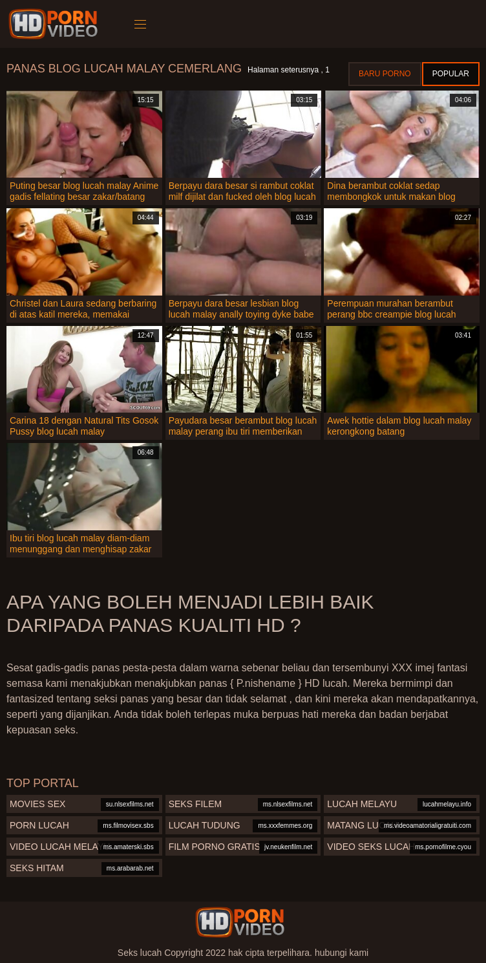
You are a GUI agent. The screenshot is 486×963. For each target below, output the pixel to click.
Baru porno (385, 73)
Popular (450, 73)
